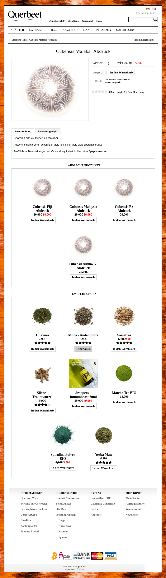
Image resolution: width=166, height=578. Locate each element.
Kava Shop (70, 29)
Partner (95, 509)
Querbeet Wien (29, 498)
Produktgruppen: (66, 514)
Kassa (99, 21)
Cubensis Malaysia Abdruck (83, 209)
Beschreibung (23, 131)
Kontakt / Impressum (68, 498)
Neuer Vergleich (113, 82)
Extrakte (36, 29)
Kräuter (17, 29)
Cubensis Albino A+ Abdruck (83, 266)
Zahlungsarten (29, 526)
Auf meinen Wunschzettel (117, 79)
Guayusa (42, 335)
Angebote (96, 514)
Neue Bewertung (136, 92)
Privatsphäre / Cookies (34, 509)
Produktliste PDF (101, 498)
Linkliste (26, 520)
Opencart (81, 566)
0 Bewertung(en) (117, 92)
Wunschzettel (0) (57, 21)
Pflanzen (103, 29)
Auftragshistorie (135, 503)
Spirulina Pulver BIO (63, 457)
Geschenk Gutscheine (103, 503)
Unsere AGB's (29, 514)
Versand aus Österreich (34, 503)
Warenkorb (87, 21)
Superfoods (125, 29)
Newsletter (132, 514)
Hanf (87, 29)
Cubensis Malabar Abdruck (43, 39)
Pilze (53, 29)
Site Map (61, 509)
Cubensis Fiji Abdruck (42, 209)
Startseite (16, 39)
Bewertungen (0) (47, 131)
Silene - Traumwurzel (42, 395)
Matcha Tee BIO (124, 393)
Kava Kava (65, 526)
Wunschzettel (133, 509)
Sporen (63, 537)
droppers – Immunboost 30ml (83, 395)
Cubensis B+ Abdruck (124, 209)
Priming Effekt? (30, 531)
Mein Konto (73, 21)
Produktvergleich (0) (144, 39)
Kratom (63, 531)
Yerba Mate (103, 454)
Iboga (62, 520)
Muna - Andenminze (83, 335)
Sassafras (124, 335)
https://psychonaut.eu (95, 151)
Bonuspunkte (63, 503)
